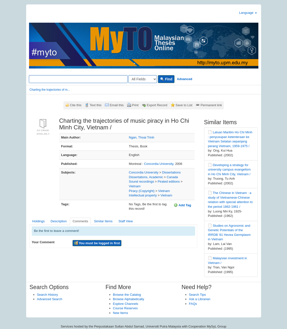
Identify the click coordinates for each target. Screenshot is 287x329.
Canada (172, 177)
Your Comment (43, 242)
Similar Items (103, 221)
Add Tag (182, 205)
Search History (47, 294)
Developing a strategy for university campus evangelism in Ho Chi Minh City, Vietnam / (229, 169)
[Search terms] (78, 79)
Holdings (38, 221)
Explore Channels (125, 304)
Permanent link (211, 105)
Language (248, 13)
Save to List (183, 105)
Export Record (157, 105)
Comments (80, 221)
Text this (95, 105)
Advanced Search (49, 299)
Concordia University (143, 172)
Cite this (75, 105)
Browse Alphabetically (128, 299)
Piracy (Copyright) (141, 191)
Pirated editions (169, 181)
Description (59, 221)
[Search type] (142, 79)
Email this (117, 105)
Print (135, 105)
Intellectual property (143, 195)
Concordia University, (159, 164)
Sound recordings (141, 181)
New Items (120, 313)
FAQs (193, 304)
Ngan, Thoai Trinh (141, 137)
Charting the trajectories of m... (50, 89)
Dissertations (171, 172)
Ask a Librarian (199, 299)
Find (166, 79)
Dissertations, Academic (146, 177)
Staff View (125, 221)
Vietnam (134, 186)
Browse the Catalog (127, 294)
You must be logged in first (97, 243)
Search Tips (197, 294)
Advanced (184, 79)
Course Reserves (125, 308)
